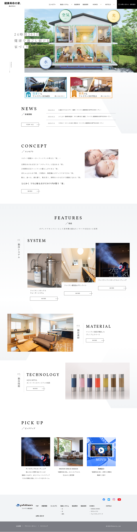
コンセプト (52, 4)
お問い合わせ (40, 516)
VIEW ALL (30, 124)
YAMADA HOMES (95, 509)
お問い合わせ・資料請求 (128, 4)
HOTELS (108, 506)
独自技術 (85, 4)
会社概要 (18, 526)
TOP (37, 506)
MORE (30, 191)
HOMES (91, 506)
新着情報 (44, 506)
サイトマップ (44, 526)
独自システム (64, 506)
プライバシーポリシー (31, 526)
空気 (63, 514)
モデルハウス (94, 511)
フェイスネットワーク (97, 514)
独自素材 (77, 4)
